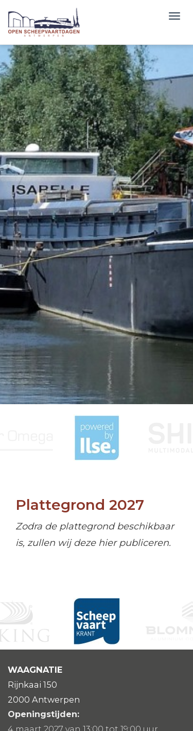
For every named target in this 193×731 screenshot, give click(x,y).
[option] (97, 437)
